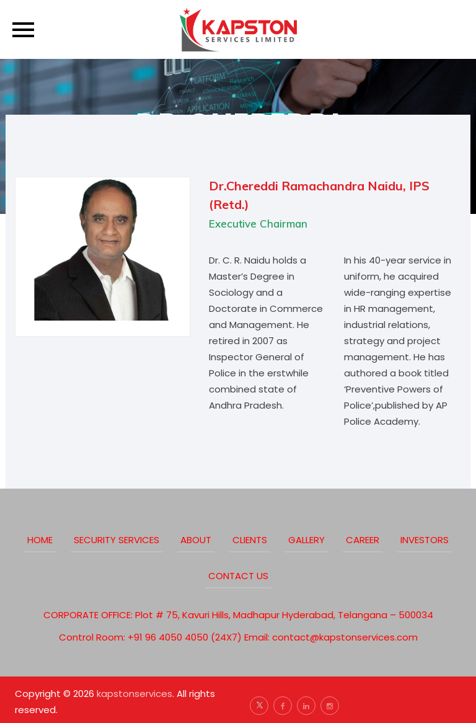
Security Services (116, 539)
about (195, 539)
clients (249, 539)
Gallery (306, 539)
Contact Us (238, 575)
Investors (424, 539)
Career (362, 539)
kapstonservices (134, 693)
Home (40, 539)
